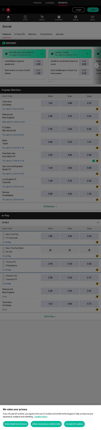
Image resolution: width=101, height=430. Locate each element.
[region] (50, 417)
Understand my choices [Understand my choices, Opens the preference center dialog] (16, 424)
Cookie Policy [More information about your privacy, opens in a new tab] (41, 417)
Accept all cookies (74, 424)
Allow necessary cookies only (46, 424)
